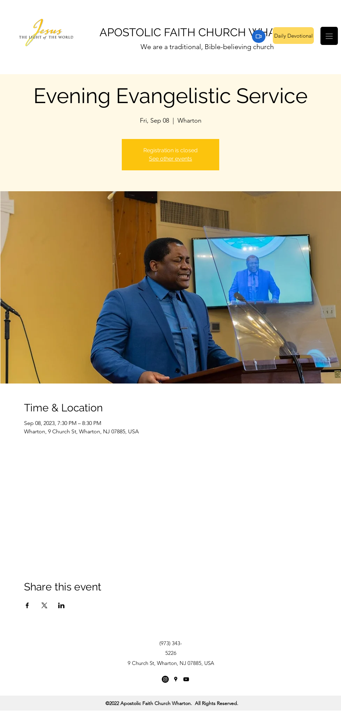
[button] (329, 36)
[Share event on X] (44, 605)
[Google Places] (175, 679)
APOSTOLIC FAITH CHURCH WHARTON (203, 32)
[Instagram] (165, 679)
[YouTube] (186, 679)
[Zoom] (258, 36)
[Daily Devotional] (293, 35)
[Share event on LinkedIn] (61, 605)
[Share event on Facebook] (27, 605)
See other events (170, 158)
